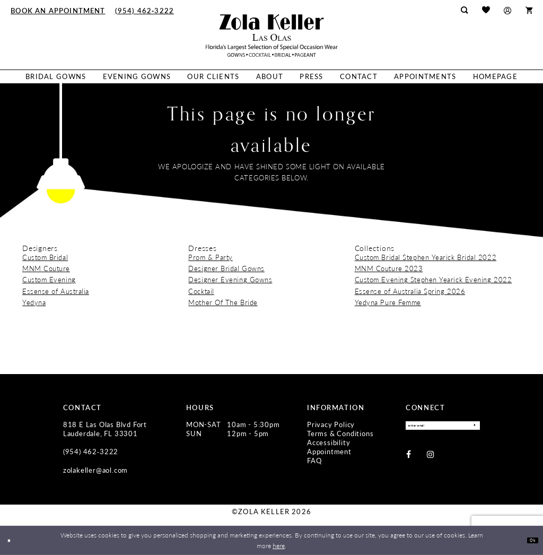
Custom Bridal (45, 257)
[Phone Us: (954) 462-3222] (144, 10)
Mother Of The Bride (222, 302)
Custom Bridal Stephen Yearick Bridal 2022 (425, 257)
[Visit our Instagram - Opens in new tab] (430, 458)
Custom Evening (49, 279)
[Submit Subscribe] (471, 427)
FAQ (314, 460)
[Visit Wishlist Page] (486, 10)
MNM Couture (46, 268)
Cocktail (201, 291)
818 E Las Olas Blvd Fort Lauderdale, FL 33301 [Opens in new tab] (105, 429)
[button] (508, 10)
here (279, 545)
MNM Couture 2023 (389, 268)
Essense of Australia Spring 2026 (410, 291)
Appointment (329, 451)
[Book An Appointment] (58, 10)
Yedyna (34, 302)
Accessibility (328, 442)
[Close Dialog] (12, 540)
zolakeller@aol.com (95, 470)
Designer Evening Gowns (230, 279)
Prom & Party (210, 257)
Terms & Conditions (340, 433)
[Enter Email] (443, 427)
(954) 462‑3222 (90, 451)
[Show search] (464, 10)
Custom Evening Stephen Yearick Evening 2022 (433, 279)
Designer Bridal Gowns (226, 268)
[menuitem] (58, 10)
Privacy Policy (331, 424)
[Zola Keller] (272, 35)
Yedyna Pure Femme (388, 302)
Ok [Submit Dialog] (529, 539)
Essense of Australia (55, 291)
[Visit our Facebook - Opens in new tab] (408, 458)
